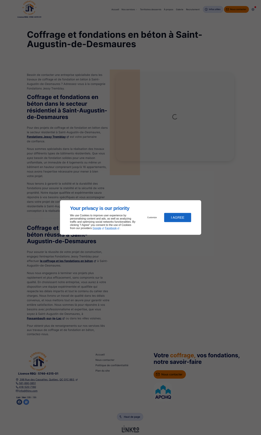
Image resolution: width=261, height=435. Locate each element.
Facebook (111, 228)
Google (97, 228)
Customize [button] (152, 217)
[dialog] (130, 217)
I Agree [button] (177, 217)
